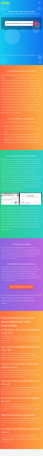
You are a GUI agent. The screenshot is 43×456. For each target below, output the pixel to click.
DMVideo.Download (21, 134)
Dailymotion (10, 78)
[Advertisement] (21, 42)
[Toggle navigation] (39, 2)
